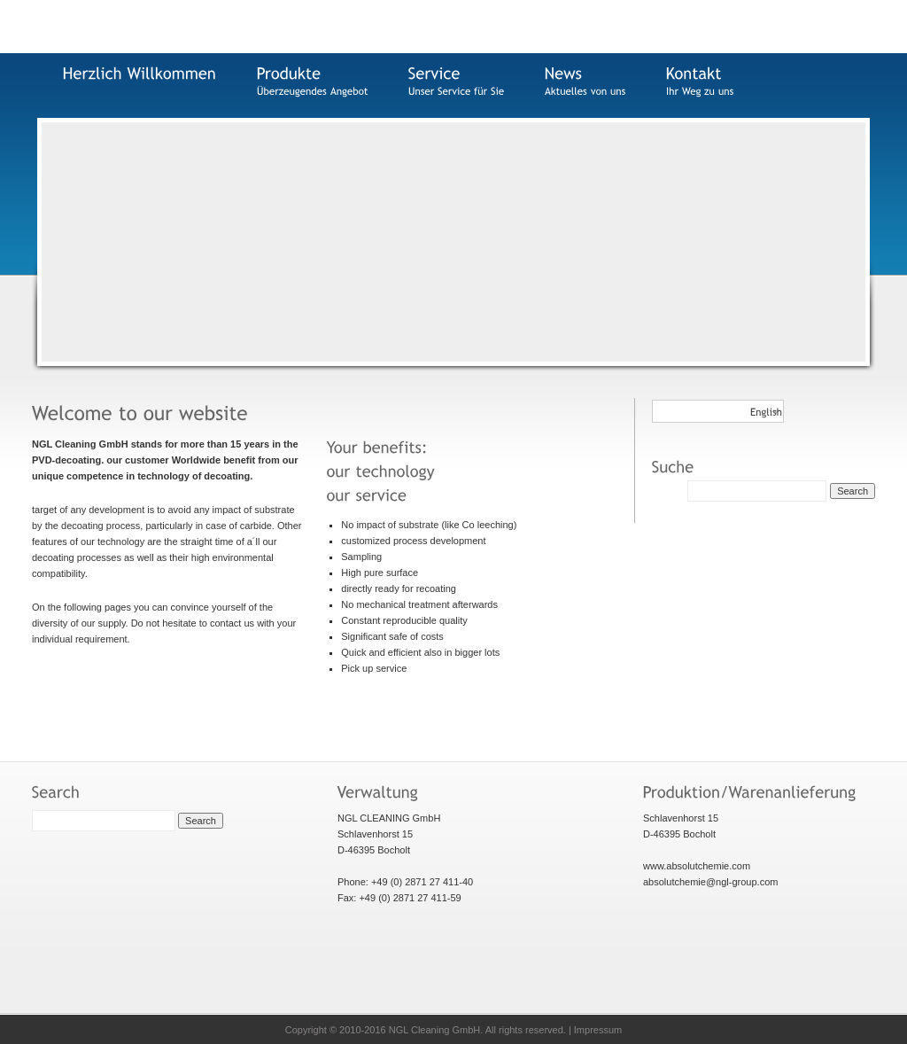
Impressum (598, 1030)
